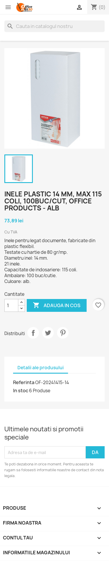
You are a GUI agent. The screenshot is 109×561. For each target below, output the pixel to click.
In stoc (20, 390)
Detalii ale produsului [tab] (40, 368)
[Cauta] (54, 26)
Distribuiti (33, 333)
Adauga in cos (57, 305)
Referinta (23, 382)
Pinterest (63, 333)
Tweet (48, 333)
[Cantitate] (11, 305)
